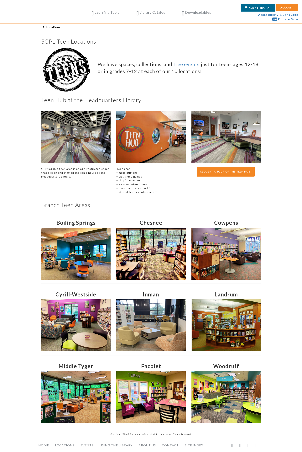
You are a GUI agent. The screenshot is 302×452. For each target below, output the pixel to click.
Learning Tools (105, 12)
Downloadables (196, 12)
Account (287, 7)
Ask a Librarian (258, 7)
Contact (170, 445)
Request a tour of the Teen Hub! (226, 171)
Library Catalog (151, 12)
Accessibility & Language (278, 14)
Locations (53, 27)
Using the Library (116, 445)
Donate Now (285, 19)
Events (87, 445)
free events (187, 64)
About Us (147, 445)
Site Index (194, 445)
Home (43, 445)
